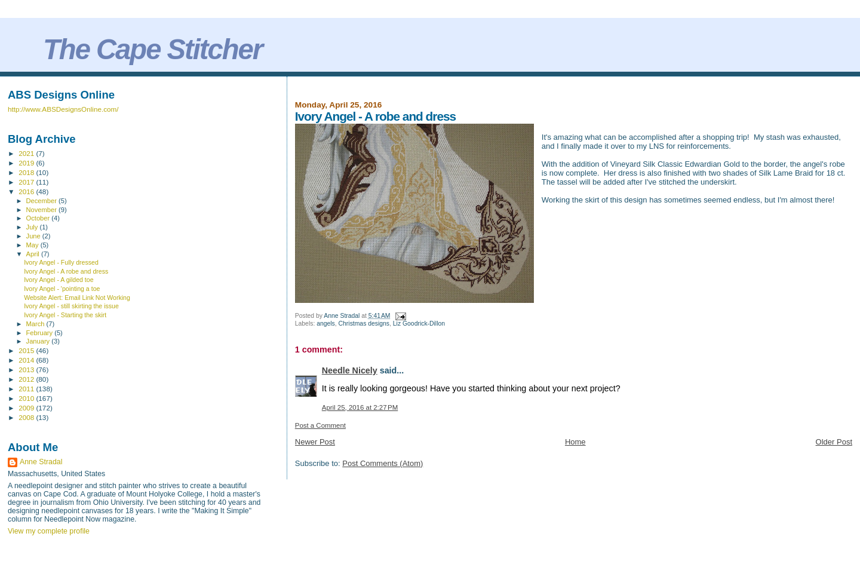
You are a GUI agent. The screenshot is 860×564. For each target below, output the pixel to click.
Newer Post (315, 441)
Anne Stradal (41, 462)
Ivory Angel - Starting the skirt (65, 314)
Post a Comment (320, 425)
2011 (27, 389)
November (42, 209)
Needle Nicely (349, 370)
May (33, 245)
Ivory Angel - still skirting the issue (71, 305)
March (36, 323)
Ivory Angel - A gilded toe (58, 279)
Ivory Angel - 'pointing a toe (62, 288)
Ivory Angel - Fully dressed (61, 262)
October (39, 218)
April (33, 254)
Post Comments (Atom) (382, 463)
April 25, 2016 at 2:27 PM (360, 407)
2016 (27, 191)
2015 (27, 350)
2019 (27, 163)
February (40, 332)
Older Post (834, 441)
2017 (27, 182)
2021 (27, 153)
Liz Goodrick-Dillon (419, 323)
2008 (27, 417)
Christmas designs (364, 323)
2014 (27, 360)
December (42, 200)
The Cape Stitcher (152, 49)
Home (575, 441)
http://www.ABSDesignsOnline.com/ (63, 109)
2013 (27, 369)
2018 (27, 172)
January (39, 341)
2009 (27, 408)
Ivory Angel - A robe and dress (66, 271)
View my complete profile (49, 531)
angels (326, 323)
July (33, 227)
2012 (27, 379)
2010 (27, 398)
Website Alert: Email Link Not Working (77, 297)
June (34, 236)
